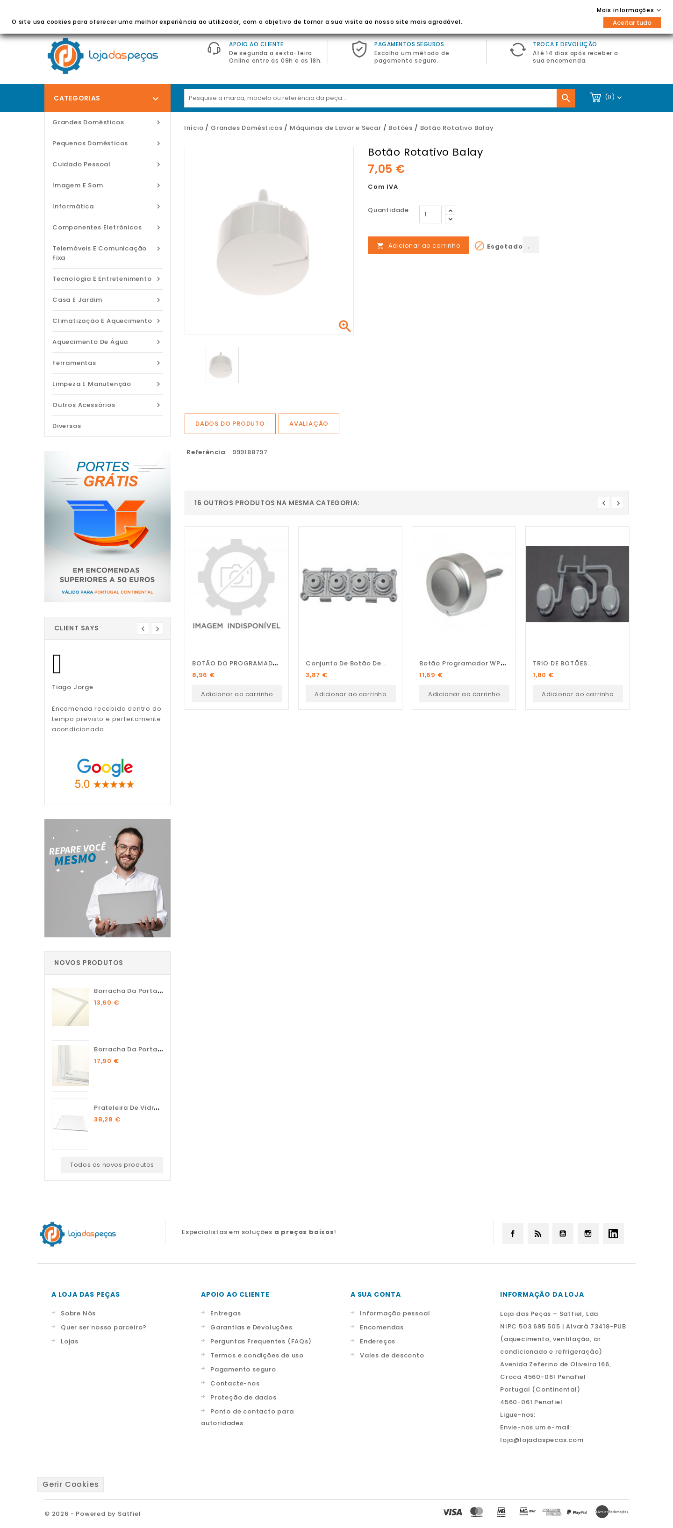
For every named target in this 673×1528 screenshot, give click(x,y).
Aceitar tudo (632, 22)
